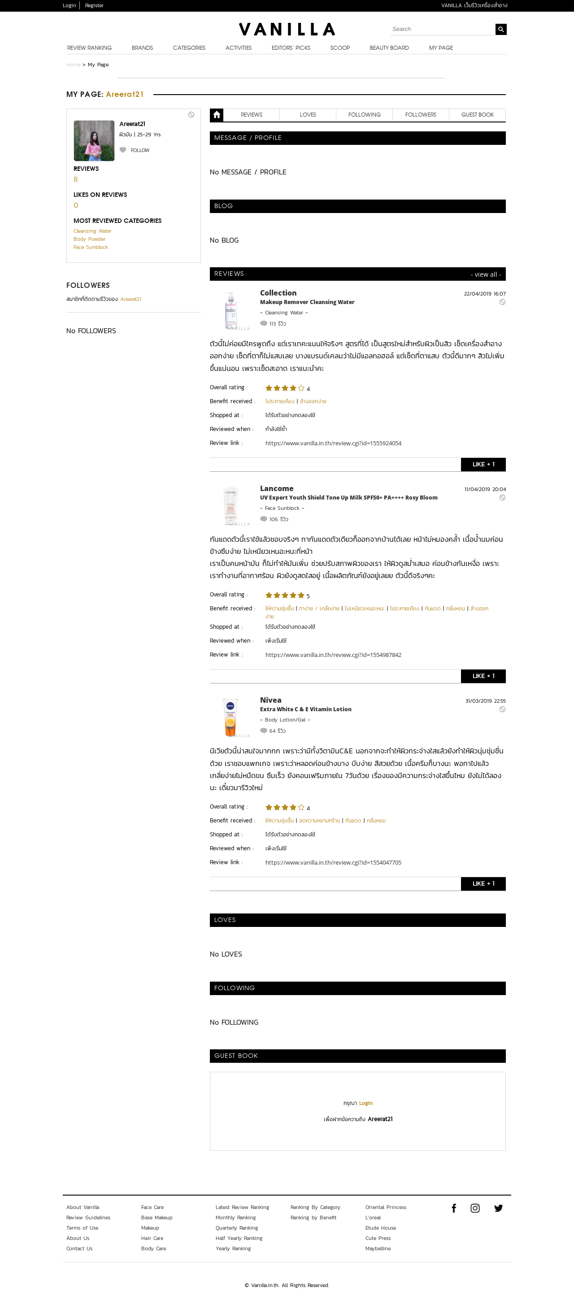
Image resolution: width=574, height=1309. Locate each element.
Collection (278, 293)
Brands (142, 48)
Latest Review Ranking (243, 1207)
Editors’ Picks (291, 48)
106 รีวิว (279, 519)
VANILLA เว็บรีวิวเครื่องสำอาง (474, 5)
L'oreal (373, 1217)
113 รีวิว (278, 324)
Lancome (277, 488)
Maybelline (378, 1248)
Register (94, 5)
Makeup (150, 1228)
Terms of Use (82, 1228)
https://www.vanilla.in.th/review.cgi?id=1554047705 (333, 862)
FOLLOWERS (88, 286)
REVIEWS (251, 115)
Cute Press (378, 1238)
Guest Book (477, 115)
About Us (77, 1238)
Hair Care (152, 1238)
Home (73, 65)
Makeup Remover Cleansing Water (307, 302)
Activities (239, 48)
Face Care (152, 1207)
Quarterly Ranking (237, 1228)
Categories (189, 48)
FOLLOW (140, 150)
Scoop (340, 48)
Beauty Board (389, 48)
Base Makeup (157, 1217)
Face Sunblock (91, 247)
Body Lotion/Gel (285, 720)
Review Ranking (89, 48)
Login (69, 5)
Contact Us (79, 1248)
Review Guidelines (88, 1217)
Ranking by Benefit (313, 1217)
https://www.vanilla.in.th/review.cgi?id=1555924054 (333, 443)
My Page (441, 48)
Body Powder (89, 239)
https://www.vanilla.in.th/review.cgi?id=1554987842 (333, 655)
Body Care (153, 1248)
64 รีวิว (278, 731)
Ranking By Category (315, 1207)
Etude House (380, 1228)
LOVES (308, 115)
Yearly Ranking (233, 1248)
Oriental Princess (385, 1207)
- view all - (486, 274)
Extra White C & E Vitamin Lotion (306, 709)
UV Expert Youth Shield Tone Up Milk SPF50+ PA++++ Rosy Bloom (349, 497)
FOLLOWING (364, 115)
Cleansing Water (93, 231)
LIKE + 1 (483, 464)
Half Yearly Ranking (239, 1238)
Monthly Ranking (236, 1217)
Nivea (271, 700)
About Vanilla (82, 1207)
